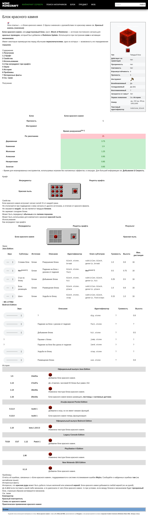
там (134, 477)
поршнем (6, 45)
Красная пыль (25, 191)
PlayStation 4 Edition (74, 449)
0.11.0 (11, 409)
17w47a (34, 383)
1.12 (26, 442)
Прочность (115, 75)
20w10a (34, 397)
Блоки (5, 509)
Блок (72, 5)
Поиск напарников (56, 5)
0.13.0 (11, 416)
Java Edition (7, 249)
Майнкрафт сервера (32, 5)
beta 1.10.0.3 (34, 428)
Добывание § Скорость (133, 171)
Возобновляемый (118, 83)
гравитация (116, 61)
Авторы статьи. (135, 513)
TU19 (7, 442)
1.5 (12, 376)
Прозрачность (117, 64)
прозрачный (137, 488)
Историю (137, 97)
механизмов (8, 38)
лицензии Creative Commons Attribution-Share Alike (115, 513)
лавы (125, 94)
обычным (28, 214)
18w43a (34, 390)
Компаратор (7, 496)
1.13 (12, 383)
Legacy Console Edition (73, 435)
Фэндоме (79, 513)
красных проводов (11, 35)
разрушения (75, 131)
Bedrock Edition (9, 305)
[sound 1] (24, 270)
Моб (93, 5)
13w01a (34, 376)
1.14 (12, 390)
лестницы (87, 397)
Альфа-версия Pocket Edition (74, 402)
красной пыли (54, 217)
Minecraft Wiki (61, 513)
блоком (47, 209)
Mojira (98, 477)
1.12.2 (7, 488)
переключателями (54, 42)
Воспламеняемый (118, 90)
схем (87, 35)
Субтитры (23, 254)
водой (18, 209)
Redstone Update (50, 35)
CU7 (17, 442)
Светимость (116, 68)
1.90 (25, 456)
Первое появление (119, 97)
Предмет (83, 5)
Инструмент (116, 79)
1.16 (12, 397)
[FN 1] (83, 130)
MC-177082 (8, 302)
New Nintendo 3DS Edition (74, 462)
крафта (101, 180)
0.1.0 (25, 469)
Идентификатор (74, 254)
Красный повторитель (12, 499)
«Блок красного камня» (43, 513)
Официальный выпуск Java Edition (74, 369)
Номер (114, 102)
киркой (76, 485)
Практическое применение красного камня (21, 504)
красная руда (22, 485)
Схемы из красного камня (14, 501)
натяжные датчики (102, 397)
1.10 (12, 428)
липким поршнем (45, 214)
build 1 (34, 409)
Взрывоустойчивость (120, 71)
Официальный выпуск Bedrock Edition (74, 421)
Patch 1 (37, 442)
